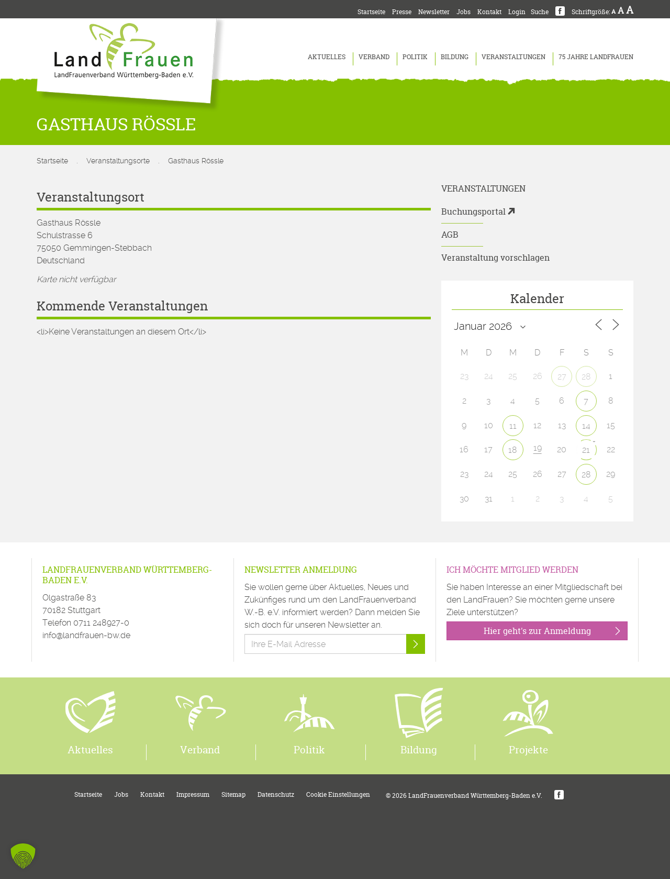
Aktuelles (326, 56)
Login (517, 11)
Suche (540, 11)
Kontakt (489, 11)
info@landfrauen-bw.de (86, 635)
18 (512, 450)
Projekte (528, 749)
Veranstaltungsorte (118, 161)
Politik (415, 56)
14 (586, 426)
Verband (374, 56)
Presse (401, 11)
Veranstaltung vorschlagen (495, 257)
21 (586, 450)
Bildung (454, 56)
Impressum (192, 794)
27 (561, 377)
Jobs (463, 11)
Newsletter (434, 11)
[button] (23, 856)
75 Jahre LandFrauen (596, 56)
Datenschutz (276, 794)
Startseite (371, 11)
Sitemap (233, 794)
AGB (450, 234)
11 (513, 426)
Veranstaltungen (513, 56)
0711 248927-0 (101, 623)
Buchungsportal (473, 211)
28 (586, 377)
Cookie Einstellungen (338, 794)
